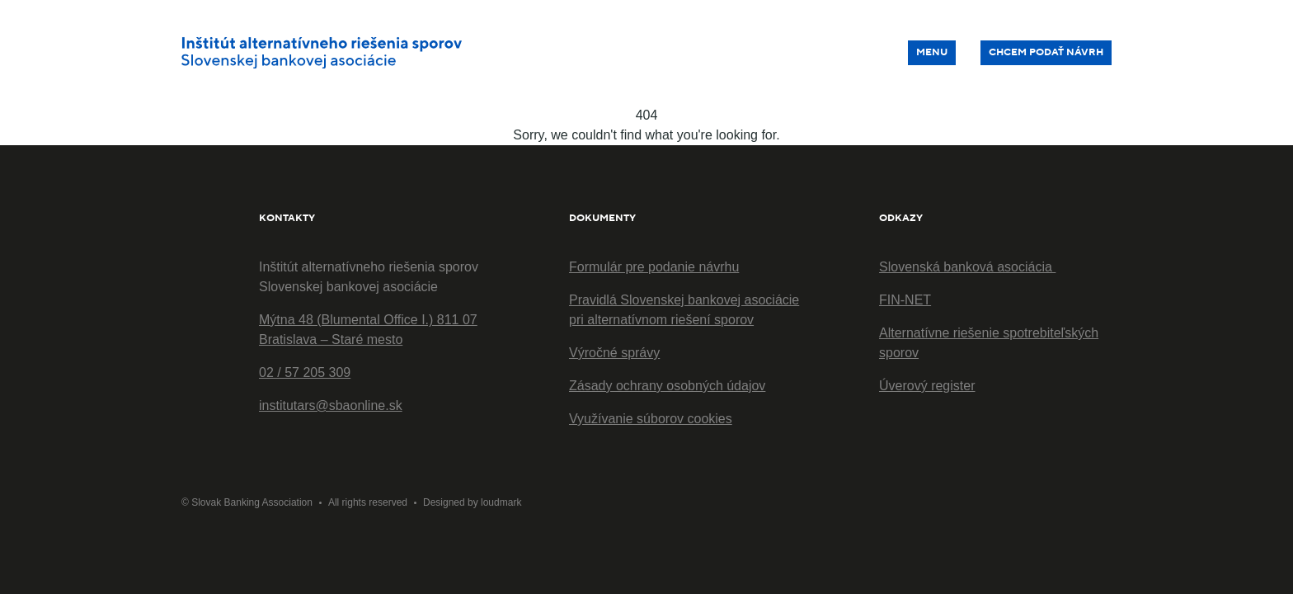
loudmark (501, 502)
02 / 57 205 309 (304, 372)
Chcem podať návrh (1046, 52)
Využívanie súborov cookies (650, 419)
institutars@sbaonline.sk (330, 405)
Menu (931, 52)
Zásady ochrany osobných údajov (667, 386)
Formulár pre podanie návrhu (654, 267)
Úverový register (927, 386)
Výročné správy (614, 353)
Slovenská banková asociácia (967, 267)
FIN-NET (905, 300)
